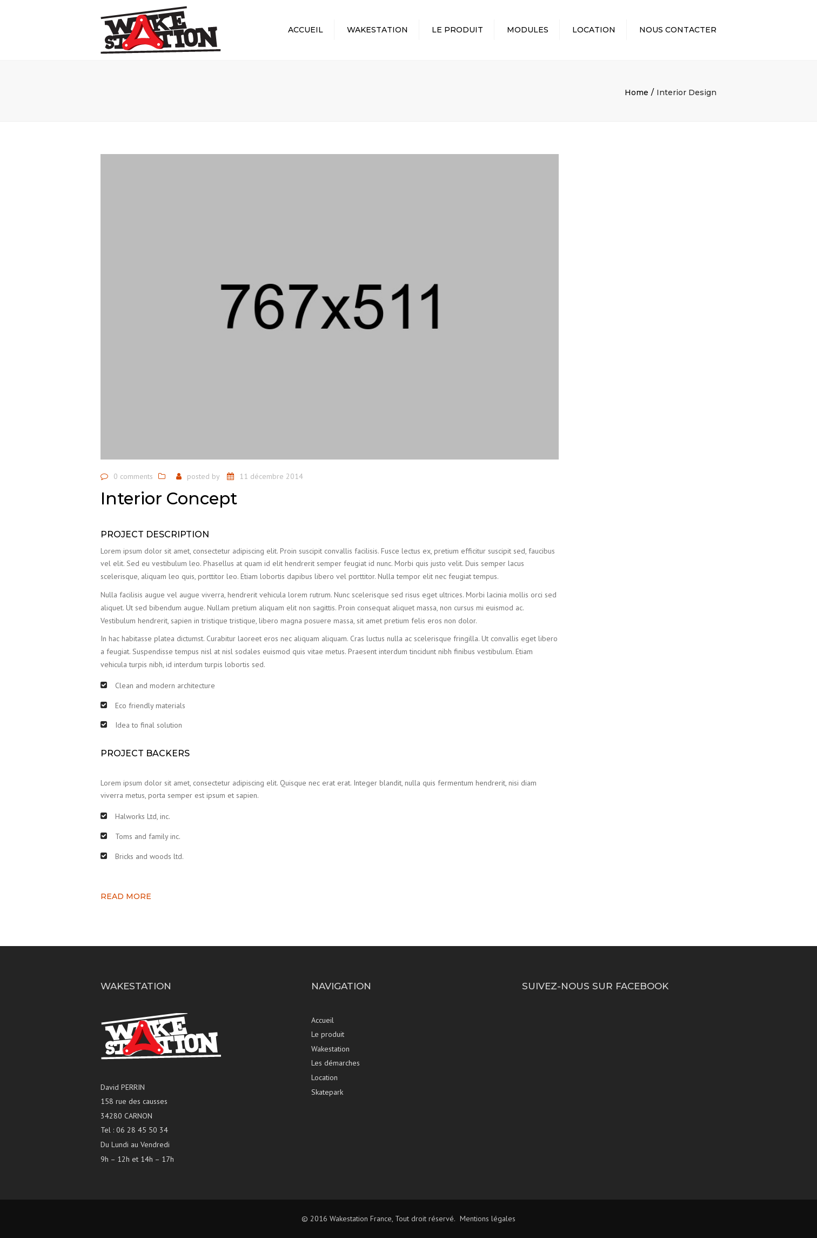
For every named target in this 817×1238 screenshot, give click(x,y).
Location (593, 30)
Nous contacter (677, 30)
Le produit (457, 30)
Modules (527, 30)
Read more (126, 896)
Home (636, 92)
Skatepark (327, 1092)
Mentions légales (487, 1218)
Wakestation (377, 30)
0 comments (133, 476)
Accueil (305, 30)
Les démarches (335, 1063)
